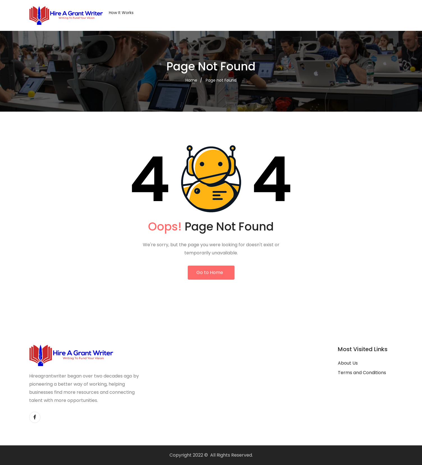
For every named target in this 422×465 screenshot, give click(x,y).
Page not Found (221, 80)
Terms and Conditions (362, 372)
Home (191, 80)
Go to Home (209, 272)
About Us (348, 363)
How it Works (121, 12)
